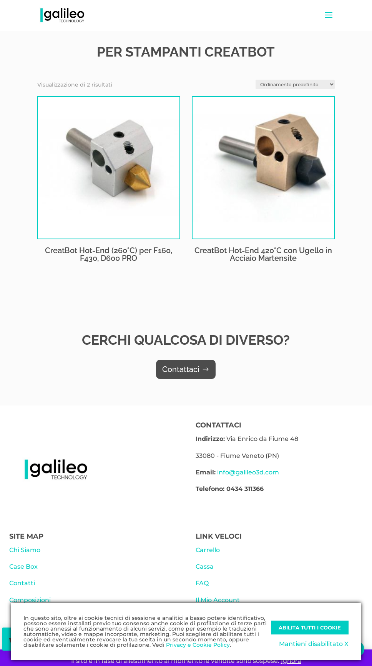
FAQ (202, 583)
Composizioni (30, 600)
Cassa (205, 566)
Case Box (23, 566)
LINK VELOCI (219, 536)
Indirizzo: (210, 438)
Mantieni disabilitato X (314, 644)
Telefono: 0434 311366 (230, 488)
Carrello (208, 550)
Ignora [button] (291, 660)
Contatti (22, 583)
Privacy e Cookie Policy (198, 644)
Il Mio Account (218, 600)
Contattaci (180, 369)
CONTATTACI (218, 425)
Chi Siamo (24, 550)
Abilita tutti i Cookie (310, 627)
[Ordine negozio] (295, 84)
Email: (206, 472)
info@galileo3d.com (248, 472)
